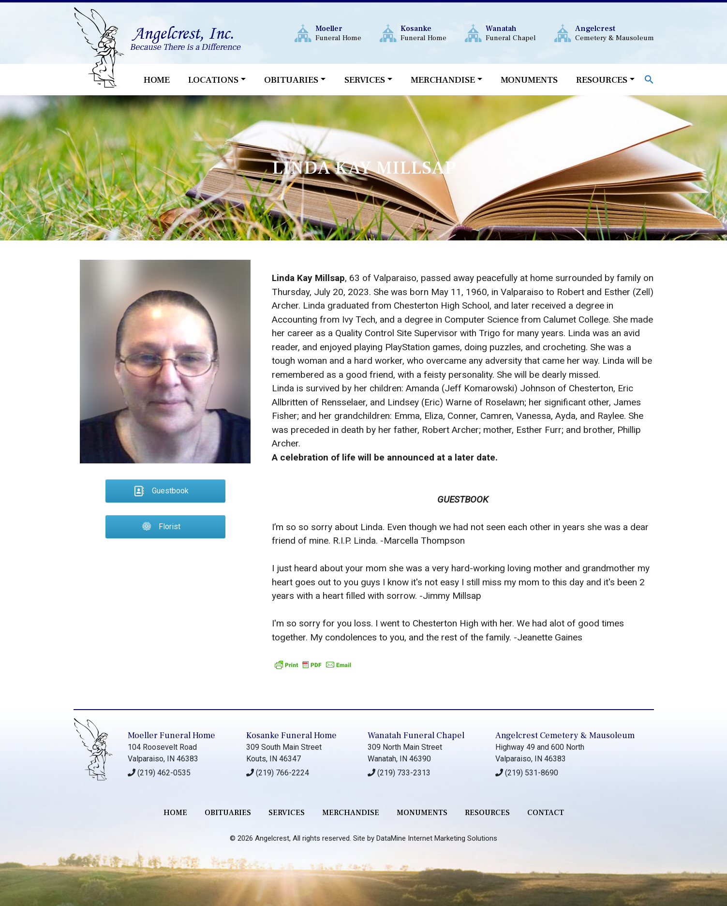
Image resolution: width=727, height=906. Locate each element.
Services (364, 80)
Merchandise (443, 80)
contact (545, 812)
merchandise (350, 812)
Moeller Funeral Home (171, 735)
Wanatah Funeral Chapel (416, 735)
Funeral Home (338, 33)
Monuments (529, 80)
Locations (213, 80)
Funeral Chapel (511, 33)
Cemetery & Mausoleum (614, 33)
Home (157, 80)
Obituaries (291, 80)
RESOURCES (487, 812)
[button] (649, 78)
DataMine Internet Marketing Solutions (436, 838)
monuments (422, 812)
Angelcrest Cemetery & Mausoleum (565, 735)
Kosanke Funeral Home (291, 735)
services (286, 812)
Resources (601, 80)
